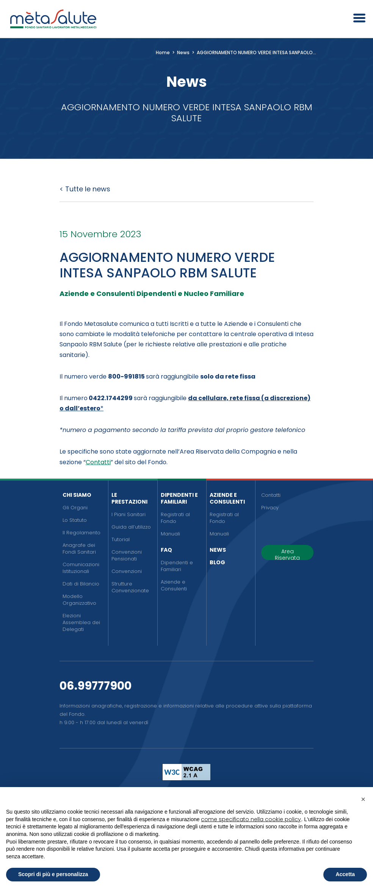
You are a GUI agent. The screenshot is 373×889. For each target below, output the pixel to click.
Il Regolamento (81, 532)
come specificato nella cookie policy (251, 819)
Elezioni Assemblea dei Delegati (81, 622)
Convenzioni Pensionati (126, 555)
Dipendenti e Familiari (179, 498)
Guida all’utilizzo (131, 527)
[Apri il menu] (357, 19)
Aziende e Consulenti (174, 585)
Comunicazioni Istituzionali (81, 568)
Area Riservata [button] (287, 554)
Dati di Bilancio (81, 583)
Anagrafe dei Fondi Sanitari (79, 549)
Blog (217, 562)
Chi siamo (77, 495)
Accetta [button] (345, 874)
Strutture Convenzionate (130, 587)
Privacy (270, 507)
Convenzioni (126, 571)
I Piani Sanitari (128, 514)
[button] (363, 799)
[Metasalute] (53, 18)
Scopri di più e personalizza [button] (53, 874)
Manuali (170, 533)
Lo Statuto (75, 520)
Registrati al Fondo (175, 518)
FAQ (166, 550)
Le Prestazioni (129, 498)
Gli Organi (75, 507)
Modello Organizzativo (79, 600)
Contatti (98, 462)
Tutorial (120, 539)
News (218, 550)
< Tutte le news (85, 189)
